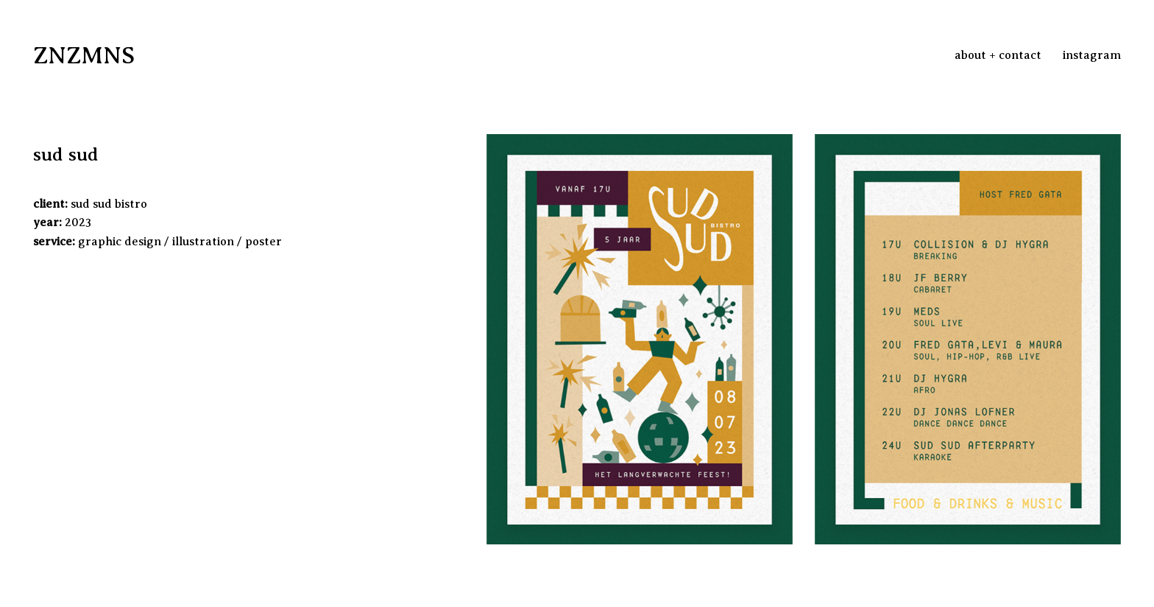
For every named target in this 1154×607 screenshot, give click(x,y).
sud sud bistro (109, 204)
